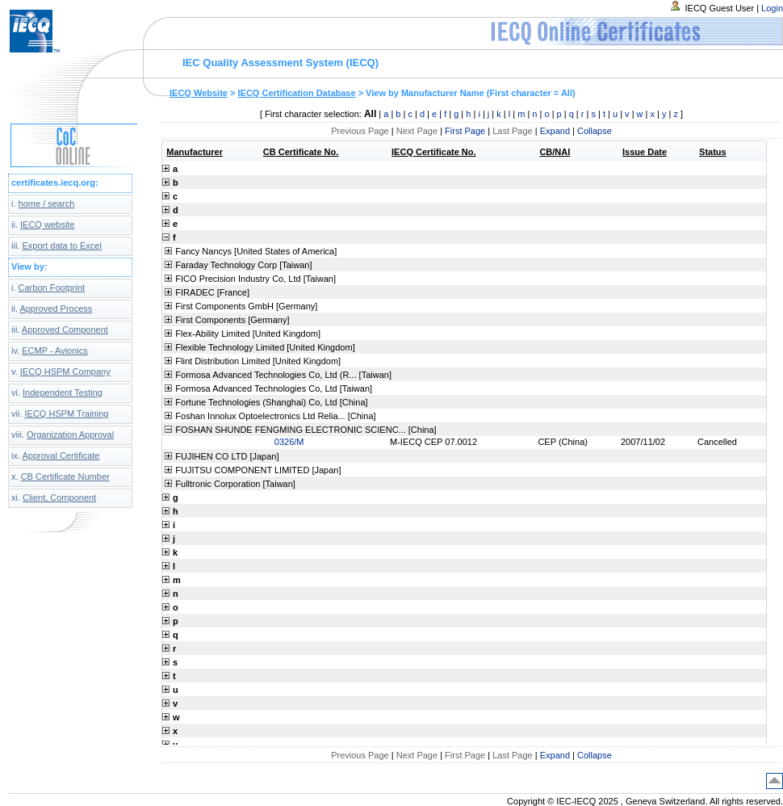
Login (772, 8)
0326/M (289, 442)
